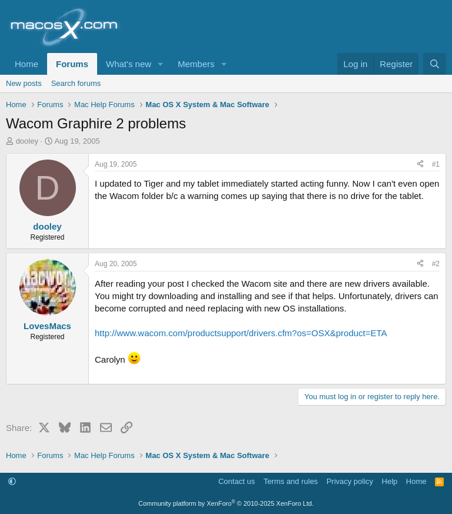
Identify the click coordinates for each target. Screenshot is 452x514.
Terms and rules (291, 481)
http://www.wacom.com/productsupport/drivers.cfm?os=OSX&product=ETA (241, 333)
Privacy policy (350, 481)
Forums (72, 64)
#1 (436, 164)
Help (390, 481)
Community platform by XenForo (226, 503)
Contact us (236, 481)
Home (26, 64)
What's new (128, 64)
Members (196, 64)
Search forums (76, 83)
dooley (27, 141)
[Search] (434, 64)
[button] (160, 64)
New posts (24, 83)
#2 (436, 264)
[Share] (420, 164)
